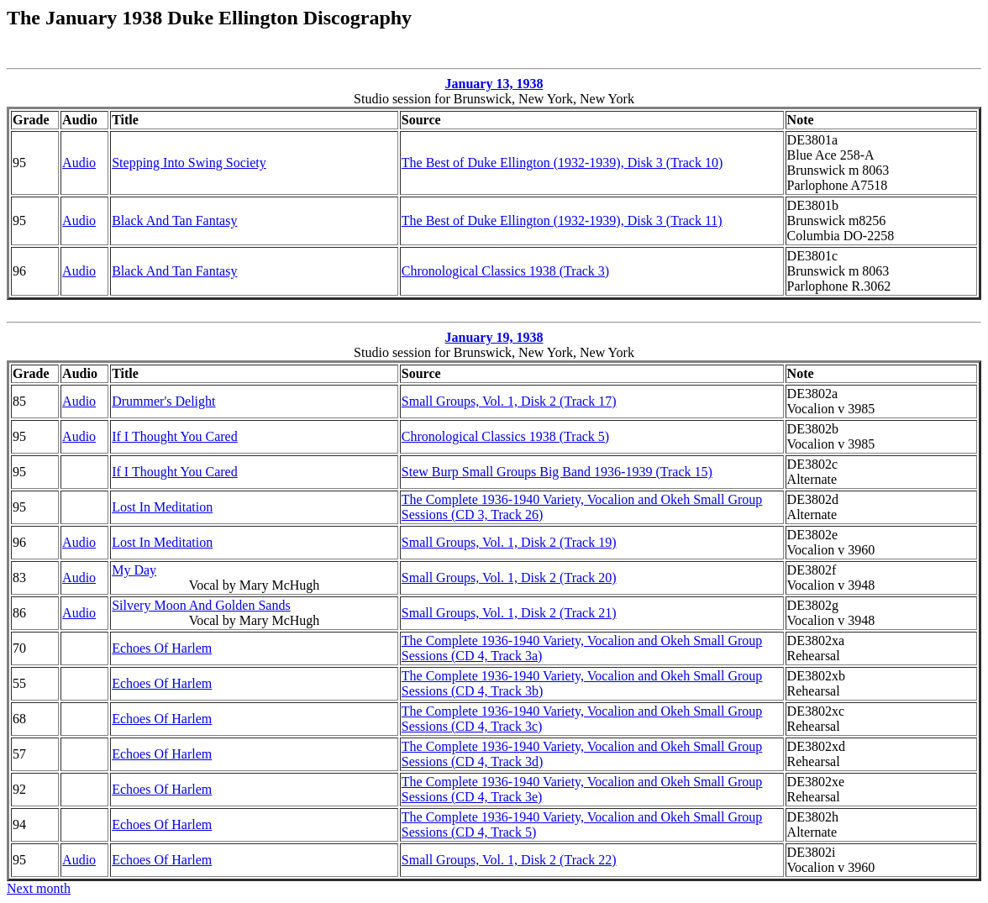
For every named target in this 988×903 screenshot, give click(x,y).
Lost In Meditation (162, 507)
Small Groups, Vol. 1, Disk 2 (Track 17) (509, 401)
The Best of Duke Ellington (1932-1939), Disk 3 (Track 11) (562, 220)
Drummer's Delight (163, 401)
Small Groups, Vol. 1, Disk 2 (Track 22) (509, 860)
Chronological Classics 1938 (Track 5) (505, 436)
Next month (39, 888)
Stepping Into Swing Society (189, 162)
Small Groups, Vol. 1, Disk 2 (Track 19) (509, 542)
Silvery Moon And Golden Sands (201, 605)
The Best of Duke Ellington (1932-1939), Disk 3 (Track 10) (562, 162)
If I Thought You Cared (174, 436)
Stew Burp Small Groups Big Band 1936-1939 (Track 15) (557, 472)
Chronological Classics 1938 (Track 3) (505, 271)
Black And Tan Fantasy (174, 220)
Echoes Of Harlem (162, 648)
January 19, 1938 (494, 337)
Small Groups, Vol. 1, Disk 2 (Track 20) (509, 577)
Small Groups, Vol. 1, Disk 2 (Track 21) (509, 613)
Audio (79, 162)
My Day (134, 570)
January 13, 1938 (494, 83)
